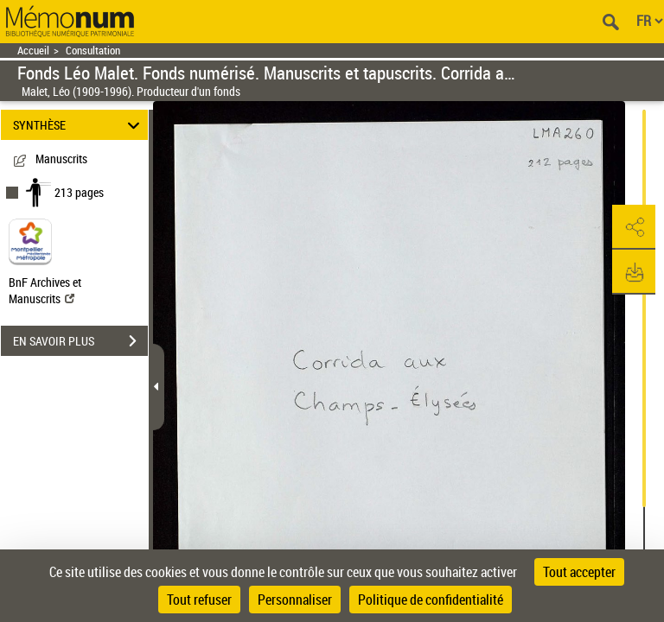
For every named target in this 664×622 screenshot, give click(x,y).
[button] (633, 227)
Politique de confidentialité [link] (430, 599)
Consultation (93, 50)
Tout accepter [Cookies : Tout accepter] (579, 571)
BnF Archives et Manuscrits (45, 290)
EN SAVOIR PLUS (80, 341)
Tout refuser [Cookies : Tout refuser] (199, 599)
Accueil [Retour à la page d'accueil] (33, 50)
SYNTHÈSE (79, 125)
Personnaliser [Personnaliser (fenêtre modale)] (295, 599)
